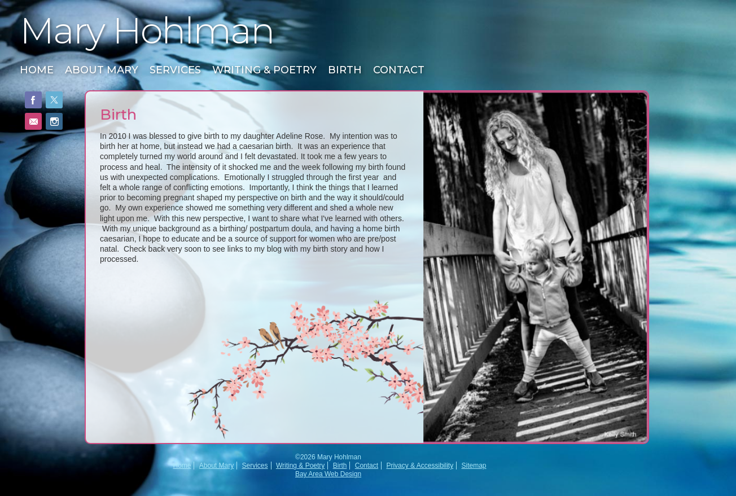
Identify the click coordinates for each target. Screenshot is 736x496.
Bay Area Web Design (328, 474)
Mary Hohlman (147, 30)
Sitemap (474, 465)
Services (175, 70)
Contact (398, 70)
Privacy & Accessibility (419, 465)
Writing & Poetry (264, 70)
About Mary (101, 70)
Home (37, 70)
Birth (345, 70)
